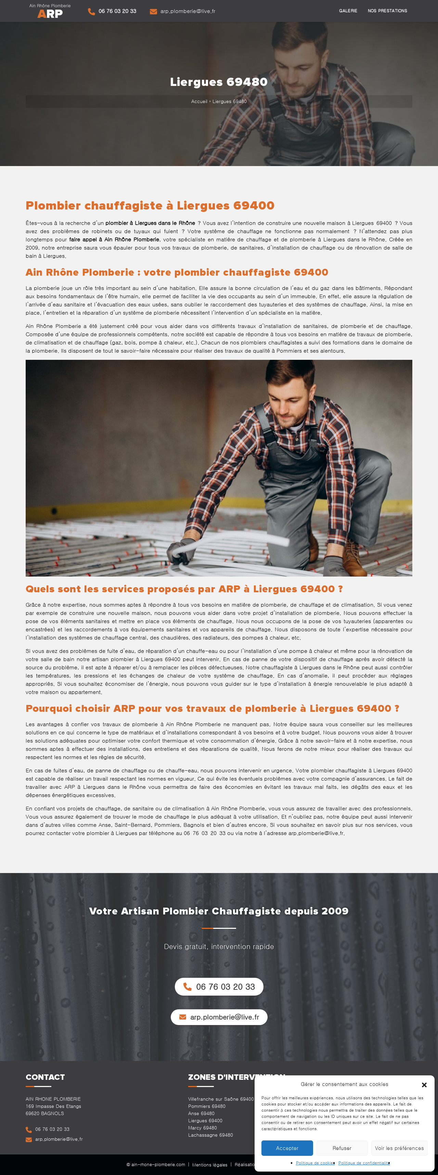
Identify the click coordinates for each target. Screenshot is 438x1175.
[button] (424, 1084)
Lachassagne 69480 (210, 1135)
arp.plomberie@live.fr (182, 11)
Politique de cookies (315, 1163)
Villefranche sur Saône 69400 (221, 1099)
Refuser (342, 1148)
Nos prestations (388, 11)
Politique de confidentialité (364, 1163)
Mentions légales (210, 1165)
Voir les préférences (399, 1148)
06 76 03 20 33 (112, 11)
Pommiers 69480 (207, 1106)
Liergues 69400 (205, 1120)
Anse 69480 (201, 1113)
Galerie (348, 11)
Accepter (287, 1148)
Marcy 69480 (202, 1127)
